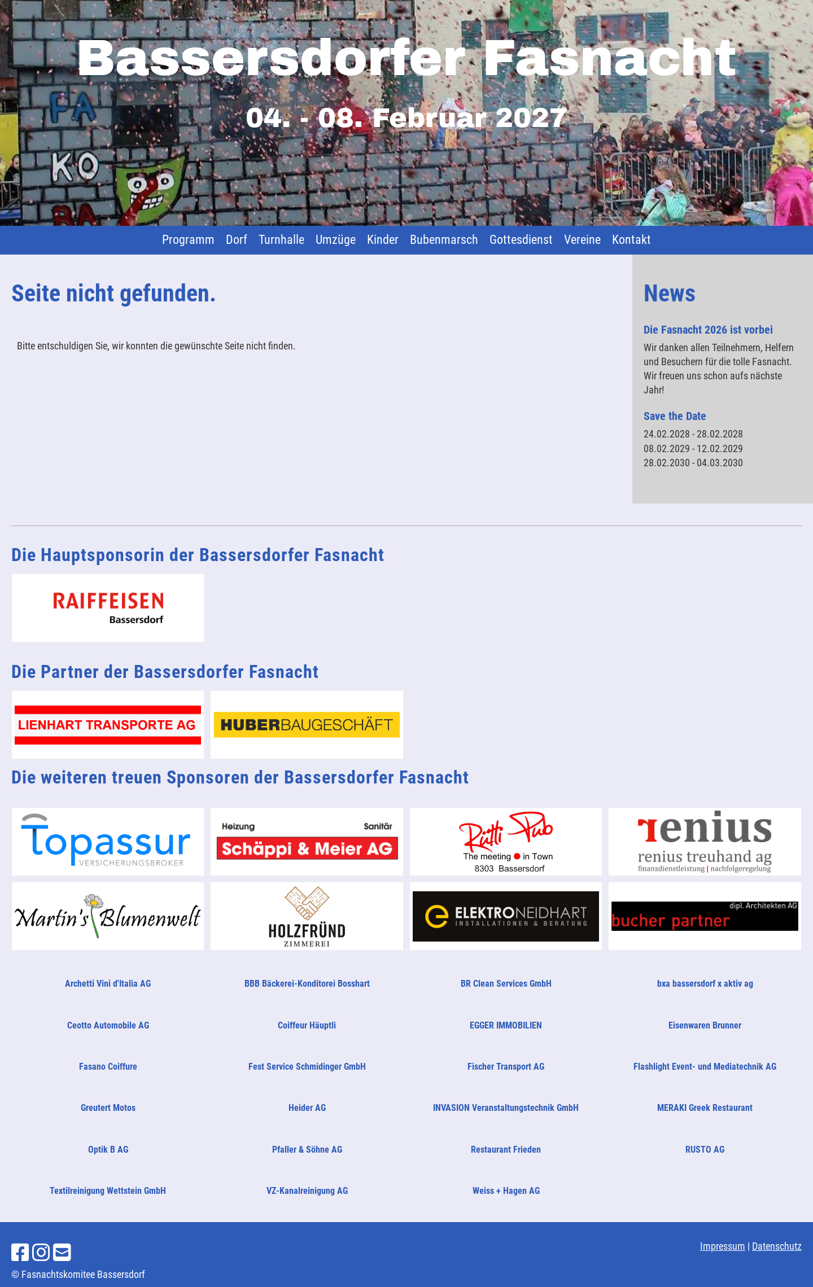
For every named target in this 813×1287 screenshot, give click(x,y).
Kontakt (631, 240)
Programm (188, 240)
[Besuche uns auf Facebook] (20, 1253)
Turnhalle (281, 240)
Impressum (722, 1246)
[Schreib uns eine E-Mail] (62, 1253)
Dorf (236, 240)
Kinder (383, 240)
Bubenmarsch (444, 240)
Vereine (582, 240)
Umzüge (336, 240)
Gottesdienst (521, 240)
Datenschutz (777, 1246)
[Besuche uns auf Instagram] (41, 1253)
